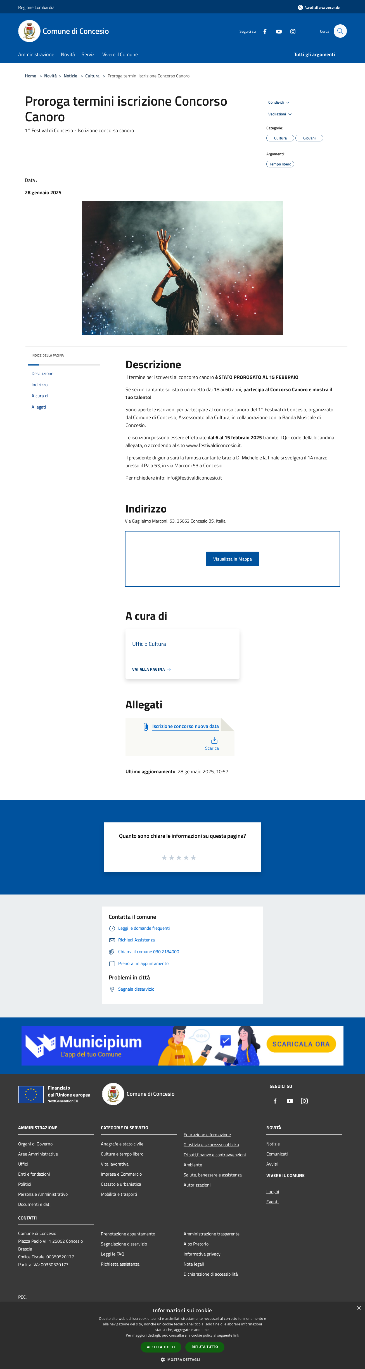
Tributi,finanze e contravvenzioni (215, 1154)
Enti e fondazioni (34, 1174)
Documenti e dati (34, 1204)
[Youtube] (276, 31)
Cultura (92, 75)
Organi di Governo (35, 1143)
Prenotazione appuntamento (128, 1233)
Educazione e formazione (207, 1134)
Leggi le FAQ (112, 1254)
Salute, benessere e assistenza (213, 1174)
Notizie (70, 75)
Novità (50, 75)
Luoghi (272, 1191)
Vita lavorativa (115, 1164)
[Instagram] (290, 31)
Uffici (23, 1164)
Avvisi (272, 1164)
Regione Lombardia (36, 7)
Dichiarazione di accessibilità (211, 1274)
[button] (182, 1359)
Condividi (279, 102)
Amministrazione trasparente (212, 1233)
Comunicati (277, 1153)
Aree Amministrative (38, 1153)
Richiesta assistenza (120, 1264)
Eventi (272, 1201)
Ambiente (193, 1164)
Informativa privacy (202, 1254)
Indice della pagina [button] (48, 355)
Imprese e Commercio (121, 1174)
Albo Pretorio (196, 1243)
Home (30, 75)
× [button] (359, 1308)
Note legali (194, 1264)
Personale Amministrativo (43, 1194)
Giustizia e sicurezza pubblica (211, 1144)
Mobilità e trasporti (119, 1194)
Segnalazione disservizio (124, 1243)
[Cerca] (340, 31)
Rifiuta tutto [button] (205, 1346)
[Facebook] (262, 31)
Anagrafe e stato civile (122, 1143)
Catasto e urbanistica (121, 1184)
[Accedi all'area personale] (318, 7)
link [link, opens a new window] (236, 1335)
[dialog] (182, 1335)
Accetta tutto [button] (161, 1347)
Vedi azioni (280, 114)
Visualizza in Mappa (232, 559)
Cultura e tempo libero (122, 1153)
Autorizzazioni (197, 1184)
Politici (24, 1184)
